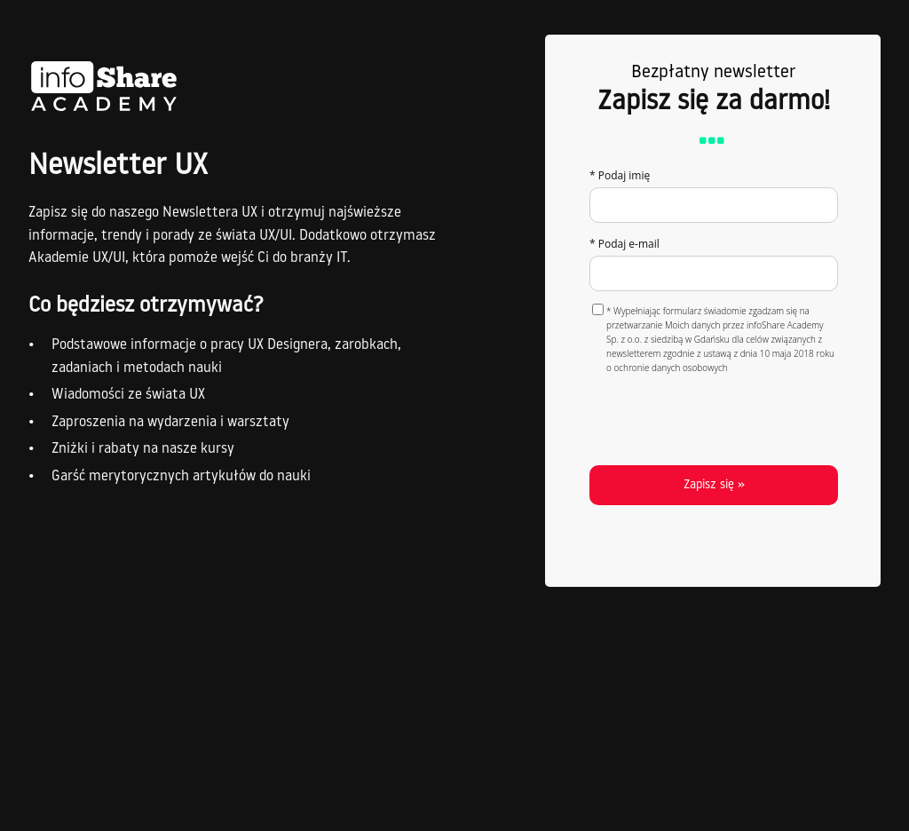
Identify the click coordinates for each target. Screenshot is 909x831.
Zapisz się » (713, 485)
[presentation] (715, 416)
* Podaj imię (619, 175)
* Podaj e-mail (624, 243)
